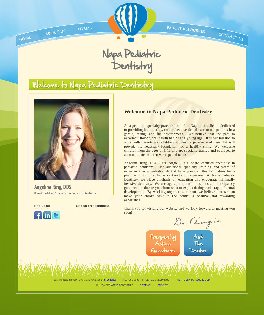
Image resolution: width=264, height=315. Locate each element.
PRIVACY (163, 285)
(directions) (109, 279)
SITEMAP (145, 285)
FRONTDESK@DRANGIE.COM (193, 280)
